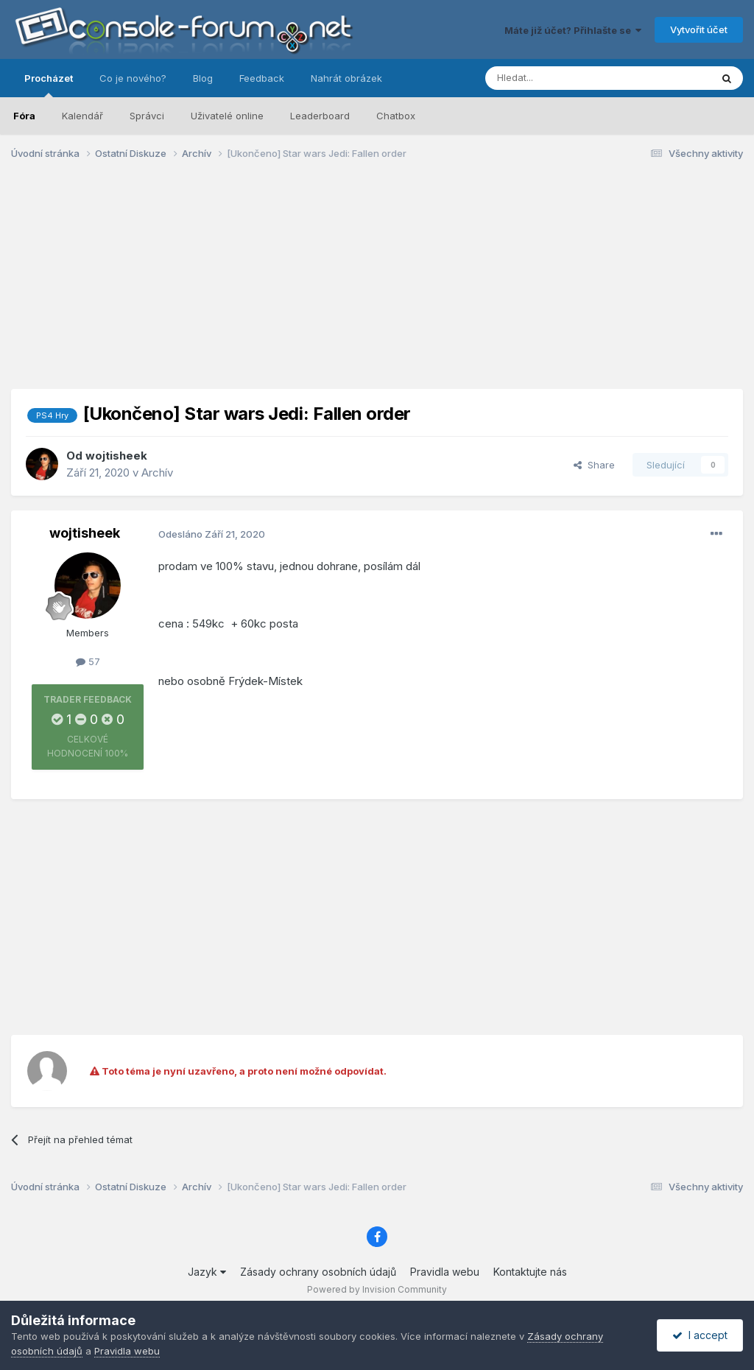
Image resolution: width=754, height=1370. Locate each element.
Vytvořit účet (698, 29)
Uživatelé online (227, 116)
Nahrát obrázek (346, 78)
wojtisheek (116, 456)
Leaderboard (320, 116)
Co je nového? (132, 78)
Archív (157, 473)
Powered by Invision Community (377, 1289)
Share (594, 465)
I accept (699, 1335)
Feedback (261, 78)
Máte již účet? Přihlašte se (572, 30)
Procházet (48, 84)
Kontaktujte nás (530, 1271)
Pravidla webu (444, 1271)
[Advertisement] (377, 286)
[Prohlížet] (561, 78)
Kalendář (82, 116)
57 (88, 661)
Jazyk (207, 1271)
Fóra (24, 116)
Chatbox (395, 116)
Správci (147, 116)
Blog (203, 78)
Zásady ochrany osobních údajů (318, 1271)
